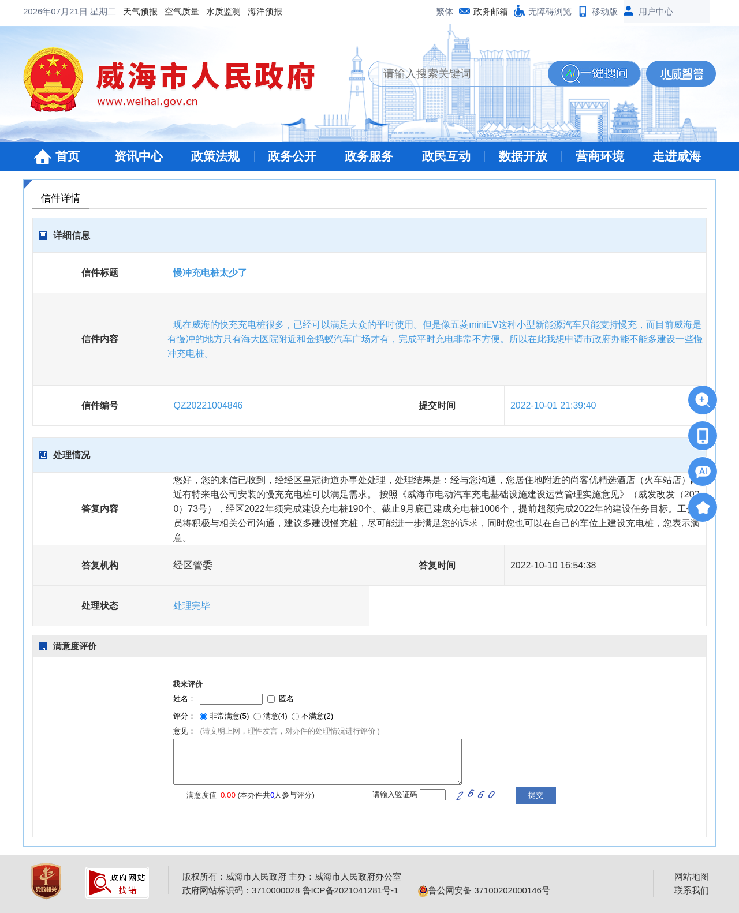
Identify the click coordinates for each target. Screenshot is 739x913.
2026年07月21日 (56, 11)
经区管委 (192, 565)
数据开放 (523, 156)
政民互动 (446, 156)
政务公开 (292, 156)
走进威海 (676, 156)
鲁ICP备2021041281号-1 (351, 890)
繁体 (444, 11)
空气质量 (182, 11)
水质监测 (223, 11)
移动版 (605, 11)
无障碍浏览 (550, 11)
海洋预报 (265, 11)
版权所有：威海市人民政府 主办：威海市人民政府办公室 (291, 876)
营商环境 (600, 156)
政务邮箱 (490, 11)
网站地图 (691, 876)
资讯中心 (138, 156)
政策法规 (215, 156)
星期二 (103, 11)
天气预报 (140, 11)
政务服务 (369, 156)
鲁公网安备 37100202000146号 (484, 890)
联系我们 (691, 890)
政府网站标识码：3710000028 (241, 890)
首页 (67, 156)
